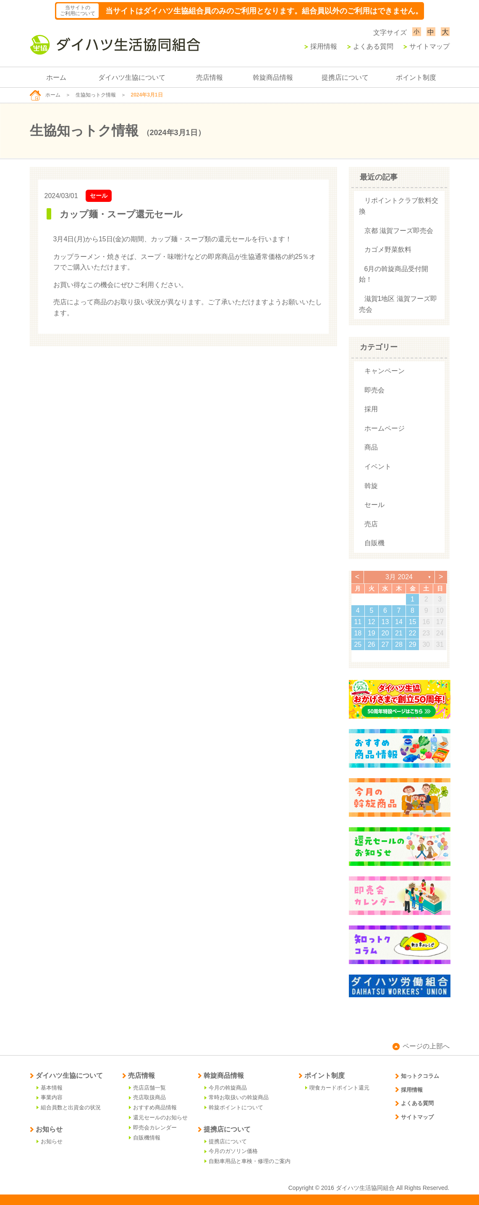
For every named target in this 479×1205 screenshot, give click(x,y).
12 (371, 621)
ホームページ (384, 428)
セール (98, 195)
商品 (371, 447)
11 (357, 621)
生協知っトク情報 (96, 95)
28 (399, 644)
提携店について (345, 77)
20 (385, 633)
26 (371, 644)
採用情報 (320, 46)
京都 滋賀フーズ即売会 (398, 230)
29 (412, 644)
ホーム (56, 77)
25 (357, 644)
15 (412, 621)
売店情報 (209, 77)
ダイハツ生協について (131, 77)
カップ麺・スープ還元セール (121, 214)
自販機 (374, 542)
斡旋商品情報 (273, 77)
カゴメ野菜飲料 (387, 249)
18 (357, 633)
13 (385, 621)
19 (371, 633)
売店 (371, 524)
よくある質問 (370, 46)
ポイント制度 (416, 77)
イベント (377, 466)
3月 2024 (399, 576)
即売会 (374, 390)
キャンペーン (384, 370)
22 (412, 633)
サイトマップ (426, 46)
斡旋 (371, 485)
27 (385, 644)
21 (399, 633)
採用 (371, 409)
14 (399, 621)
